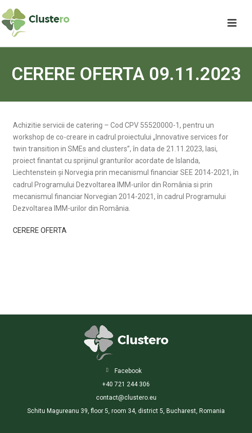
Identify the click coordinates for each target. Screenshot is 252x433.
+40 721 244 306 (126, 384)
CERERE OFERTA (40, 230)
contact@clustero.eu (126, 397)
